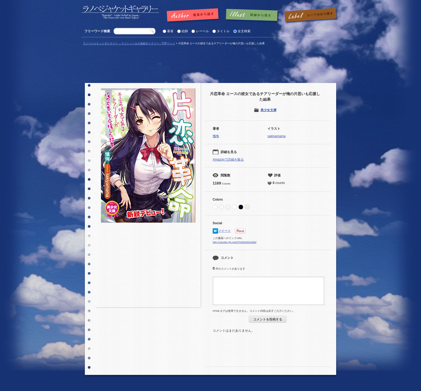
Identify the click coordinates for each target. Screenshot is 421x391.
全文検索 (244, 31)
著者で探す (194, 15)
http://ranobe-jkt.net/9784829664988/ (234, 242)
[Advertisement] (148, 267)
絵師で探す (252, 15)
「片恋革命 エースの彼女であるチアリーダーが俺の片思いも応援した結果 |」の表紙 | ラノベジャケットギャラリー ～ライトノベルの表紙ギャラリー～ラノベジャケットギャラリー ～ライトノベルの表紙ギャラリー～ (120, 12)
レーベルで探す (310, 15)
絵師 (185, 31)
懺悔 (216, 136)
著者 (170, 31)
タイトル (223, 31)
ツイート (224, 231)
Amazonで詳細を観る (228, 159)
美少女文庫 (268, 110)
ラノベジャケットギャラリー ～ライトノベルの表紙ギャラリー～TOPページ (129, 43)
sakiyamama (276, 136)
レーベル (202, 31)
